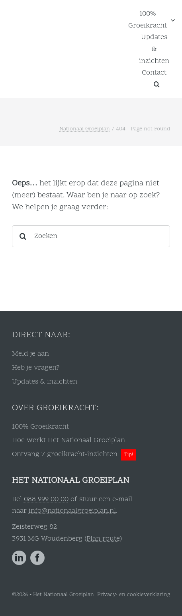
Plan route (103, 539)
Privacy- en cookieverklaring (133, 594)
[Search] (23, 236)
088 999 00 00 (46, 499)
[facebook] (37, 558)
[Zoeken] (91, 236)
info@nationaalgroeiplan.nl (72, 511)
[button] (157, 84)
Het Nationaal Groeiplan (63, 594)
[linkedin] (19, 558)
